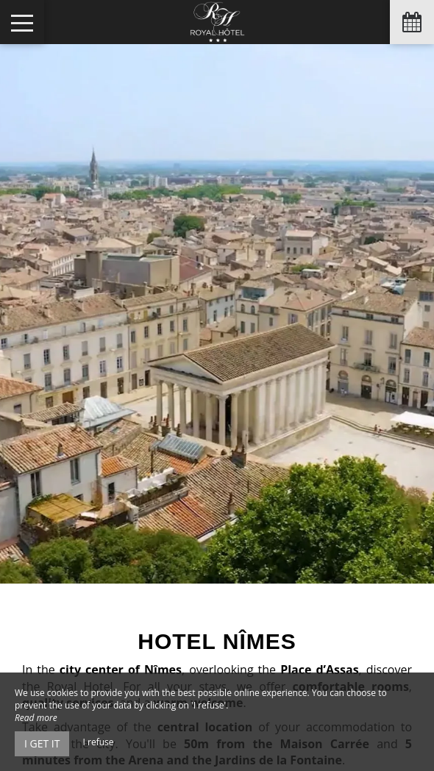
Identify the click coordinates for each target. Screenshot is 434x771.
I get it (42, 743)
